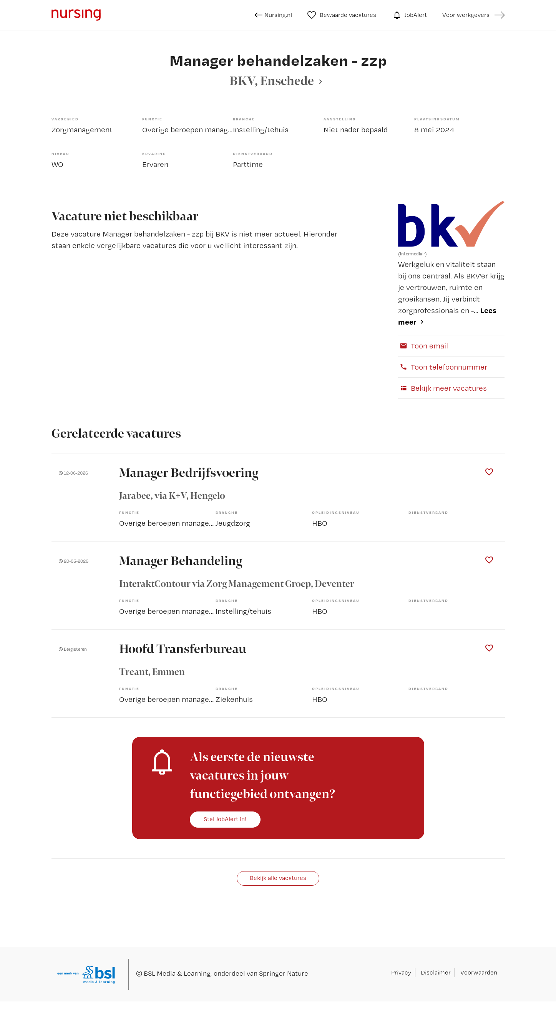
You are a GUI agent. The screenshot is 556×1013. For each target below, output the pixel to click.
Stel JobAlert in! (225, 819)
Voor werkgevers (466, 14)
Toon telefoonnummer (442, 367)
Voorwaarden (478, 972)
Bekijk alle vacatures (278, 877)
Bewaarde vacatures (341, 15)
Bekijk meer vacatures (442, 388)
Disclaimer (436, 972)
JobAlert (409, 15)
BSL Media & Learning (177, 973)
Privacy (401, 972)
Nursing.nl (273, 15)
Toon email (423, 345)
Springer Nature (283, 973)
